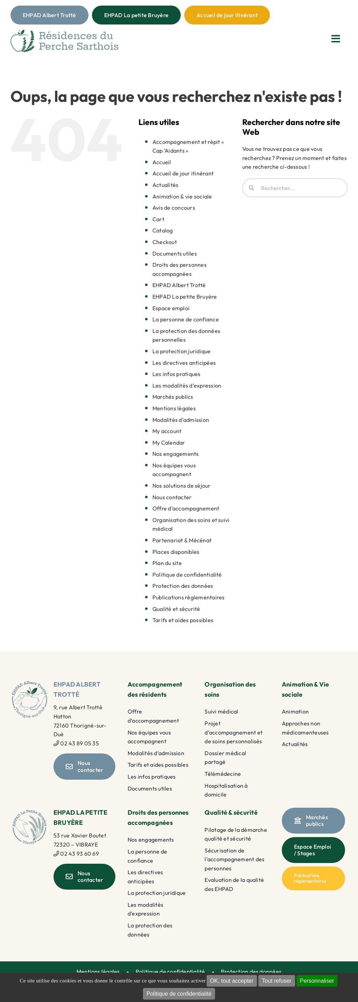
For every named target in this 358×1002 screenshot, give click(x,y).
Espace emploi (170, 308)
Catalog (162, 230)
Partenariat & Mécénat (182, 540)
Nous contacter (172, 497)
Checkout (164, 241)
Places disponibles (175, 551)
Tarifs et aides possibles (182, 620)
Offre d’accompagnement (185, 508)
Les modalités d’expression (186, 385)
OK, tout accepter (232, 981)
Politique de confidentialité (179, 994)
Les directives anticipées (184, 362)
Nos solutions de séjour (181, 485)
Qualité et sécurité (176, 608)
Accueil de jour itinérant (183, 173)
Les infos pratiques (176, 373)
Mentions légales (174, 408)
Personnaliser (317, 981)
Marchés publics (172, 396)
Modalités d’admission (180, 419)
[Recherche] (251, 188)
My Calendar (168, 442)
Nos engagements (175, 453)
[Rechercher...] (295, 188)
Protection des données (182, 585)
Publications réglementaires (188, 597)
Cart (158, 219)
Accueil (161, 162)
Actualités (165, 184)
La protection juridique (181, 351)
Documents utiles (174, 253)
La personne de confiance (185, 319)
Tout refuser (276, 981)
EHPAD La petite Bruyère (184, 296)
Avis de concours (173, 207)
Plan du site (167, 562)
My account (166, 430)
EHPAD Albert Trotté (179, 284)
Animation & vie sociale (182, 196)
